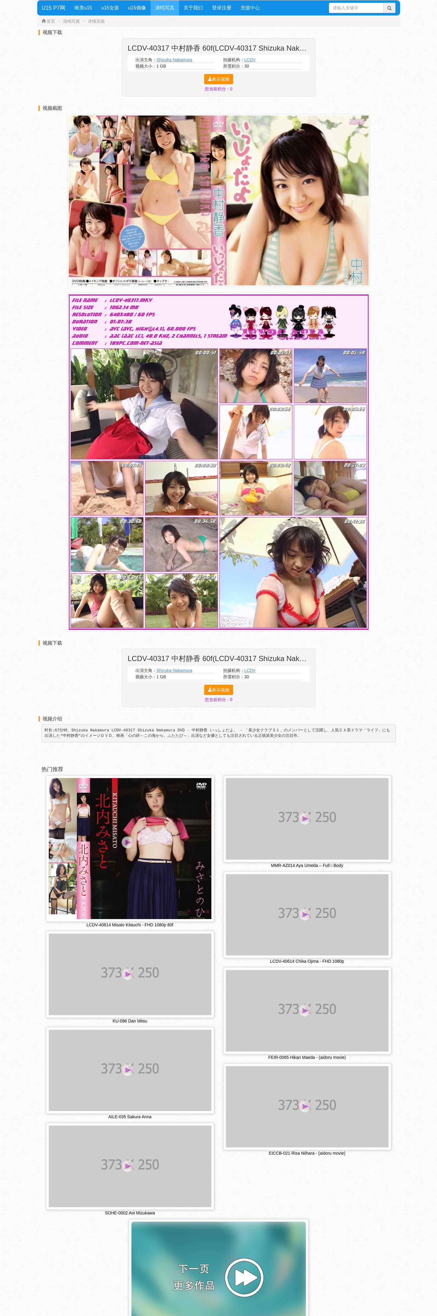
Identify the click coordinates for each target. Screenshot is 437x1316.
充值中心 (250, 7)
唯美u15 (83, 7)
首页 (51, 21)
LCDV (250, 59)
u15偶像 (137, 7)
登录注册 (221, 7)
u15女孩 (110, 7)
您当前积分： (219, 88)
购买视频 (218, 79)
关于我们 (193, 7)
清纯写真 (164, 7)
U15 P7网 (53, 8)
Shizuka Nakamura (174, 59)
